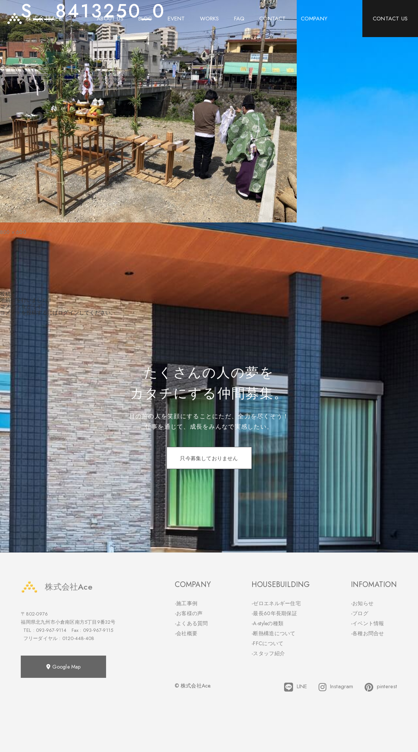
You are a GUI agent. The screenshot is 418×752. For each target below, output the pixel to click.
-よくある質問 (191, 623)
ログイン (68, 312)
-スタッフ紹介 (268, 653)
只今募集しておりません (209, 458)
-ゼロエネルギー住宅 (276, 603)
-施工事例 (186, 603)
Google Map (63, 666)
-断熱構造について (273, 633)
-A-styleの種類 (267, 623)
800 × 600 (13, 232)
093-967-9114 (51, 630)
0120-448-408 (78, 638)
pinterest (381, 687)
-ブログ (359, 613)
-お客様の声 (189, 613)
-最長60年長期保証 (274, 613)
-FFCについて (267, 643)
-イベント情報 (367, 623)
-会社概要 (186, 633)
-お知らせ (362, 603)
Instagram (336, 687)
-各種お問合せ (367, 633)
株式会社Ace (56, 586)
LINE (295, 687)
